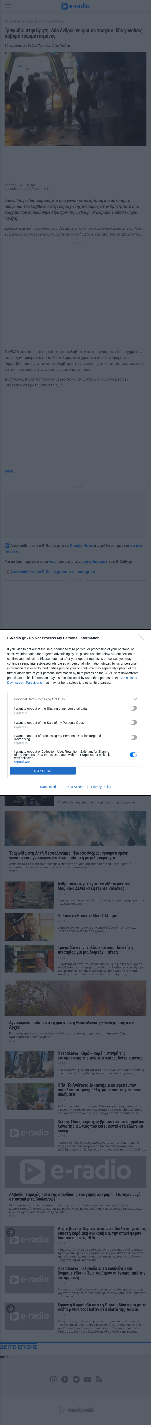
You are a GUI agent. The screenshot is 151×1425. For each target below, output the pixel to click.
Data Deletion (49, 787)
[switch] (133, 708)
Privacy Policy (101, 787)
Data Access (75, 787)
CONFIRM (42, 770)
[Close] (142, 638)
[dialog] (75, 712)
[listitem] (75, 699)
